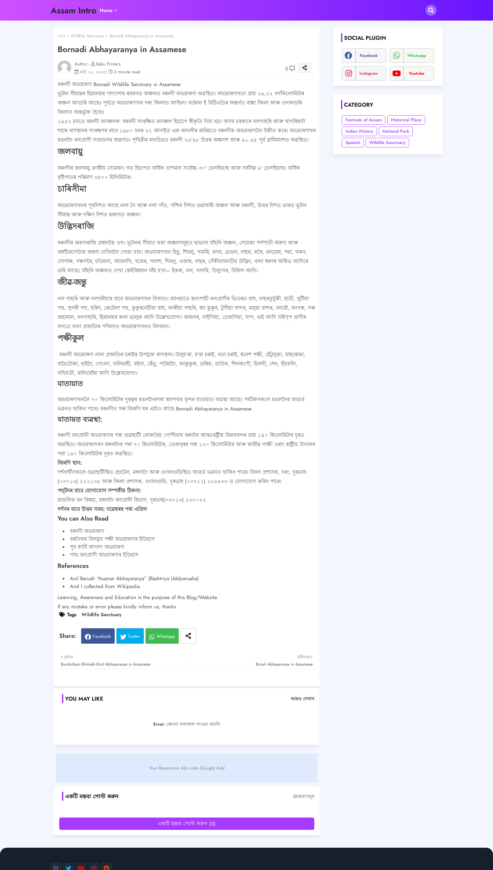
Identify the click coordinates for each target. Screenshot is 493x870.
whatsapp (416, 55)
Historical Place (406, 120)
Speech (352, 142)
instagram (368, 73)
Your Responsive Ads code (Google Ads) (187, 768)
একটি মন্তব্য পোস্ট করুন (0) (187, 823)
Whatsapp (165, 636)
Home (106, 10)
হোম (61, 36)
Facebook (102, 636)
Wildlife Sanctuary (87, 36)
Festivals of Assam (363, 120)
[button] (431, 10)
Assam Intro (73, 10)
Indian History (359, 131)
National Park (395, 131)
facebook (369, 55)
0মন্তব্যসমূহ (303, 796)
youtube (417, 73)
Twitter (134, 636)
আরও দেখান (302, 698)
